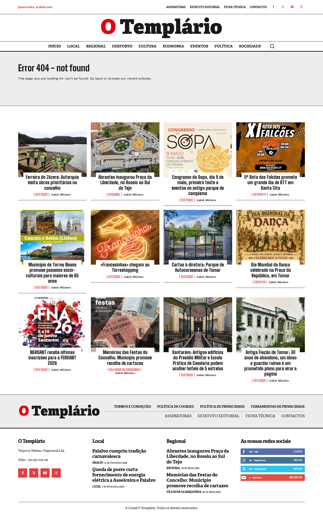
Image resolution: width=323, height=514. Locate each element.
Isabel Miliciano (61, 194)
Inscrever (295, 477)
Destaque (41, 194)
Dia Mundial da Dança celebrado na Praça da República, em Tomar (270, 270)
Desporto (259, 194)
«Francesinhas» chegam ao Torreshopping (125, 267)
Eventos (259, 282)
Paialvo (97, 462)
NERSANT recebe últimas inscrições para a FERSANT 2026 (52, 358)
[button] (272, 46)
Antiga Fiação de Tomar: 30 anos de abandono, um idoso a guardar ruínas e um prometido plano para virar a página (270, 363)
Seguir (298, 460)
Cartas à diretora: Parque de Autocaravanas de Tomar (198, 267)
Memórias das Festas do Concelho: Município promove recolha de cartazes (125, 358)
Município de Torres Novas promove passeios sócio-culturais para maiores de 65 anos (52, 273)
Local (96, 486)
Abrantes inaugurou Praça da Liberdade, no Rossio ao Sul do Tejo (125, 182)
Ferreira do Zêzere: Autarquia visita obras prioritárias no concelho (52, 182)
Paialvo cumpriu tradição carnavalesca (119, 453)
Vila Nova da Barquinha (124, 369)
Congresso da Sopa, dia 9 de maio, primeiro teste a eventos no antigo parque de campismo (198, 185)
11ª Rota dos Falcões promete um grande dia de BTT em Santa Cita (270, 182)
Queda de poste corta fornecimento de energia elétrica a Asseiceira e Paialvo (124, 475)
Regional (114, 194)
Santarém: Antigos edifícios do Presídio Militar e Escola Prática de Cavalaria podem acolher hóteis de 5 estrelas (197, 360)
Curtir (297, 451)
